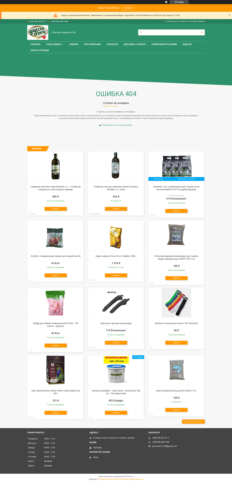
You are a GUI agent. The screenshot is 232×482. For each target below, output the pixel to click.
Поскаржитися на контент (108, 479)
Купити (128, 8)
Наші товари (53, 44)
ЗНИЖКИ (73, 44)
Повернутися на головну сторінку (117, 125)
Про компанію (92, 44)
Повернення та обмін (164, 44)
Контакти (112, 44)
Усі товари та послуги (192, 422)
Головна (35, 44)
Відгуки (187, 44)
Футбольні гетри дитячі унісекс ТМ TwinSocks (176, 323)
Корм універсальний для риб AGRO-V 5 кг (176, 390)
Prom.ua (130, 476)
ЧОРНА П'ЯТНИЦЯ (39, 50)
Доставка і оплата (135, 44)
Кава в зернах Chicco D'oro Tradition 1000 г (116, 256)
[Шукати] (202, 32)
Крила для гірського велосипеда (116, 323)
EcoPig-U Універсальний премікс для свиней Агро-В (55, 256)
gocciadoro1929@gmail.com (164, 446)
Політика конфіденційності (132, 479)
